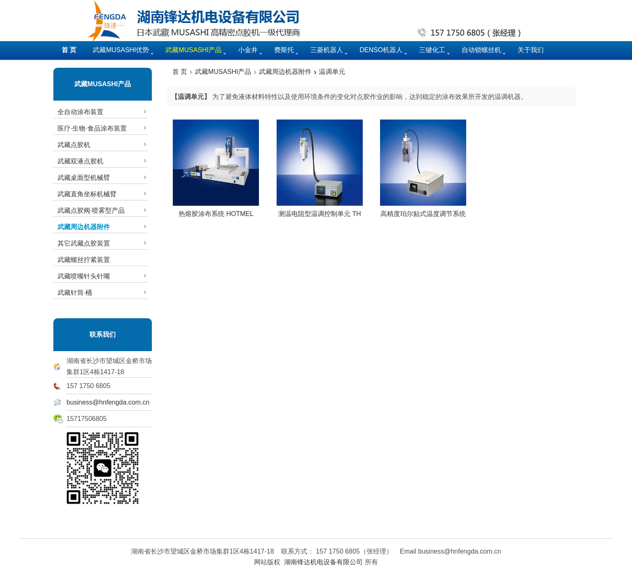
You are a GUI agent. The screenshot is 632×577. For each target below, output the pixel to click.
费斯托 (284, 49)
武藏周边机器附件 (285, 71)
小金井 (248, 49)
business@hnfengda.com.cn (107, 402)
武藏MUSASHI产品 (102, 83)
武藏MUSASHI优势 (121, 49)
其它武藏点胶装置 (102, 243)
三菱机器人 (326, 49)
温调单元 (332, 71)
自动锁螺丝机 (481, 49)
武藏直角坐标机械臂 (102, 194)
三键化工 (432, 49)
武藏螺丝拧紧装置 (83, 259)
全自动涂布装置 (102, 111)
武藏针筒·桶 (102, 292)
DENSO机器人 (381, 49)
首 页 (179, 71)
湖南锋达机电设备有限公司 (323, 562)
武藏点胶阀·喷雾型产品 (102, 210)
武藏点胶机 (102, 144)
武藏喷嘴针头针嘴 (102, 276)
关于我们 (531, 49)
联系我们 (102, 334)
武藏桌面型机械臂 (102, 177)
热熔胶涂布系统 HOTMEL (216, 210)
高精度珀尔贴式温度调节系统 (423, 210)
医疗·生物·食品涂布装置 (102, 128)
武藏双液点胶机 (102, 161)
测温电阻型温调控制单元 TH (320, 210)
